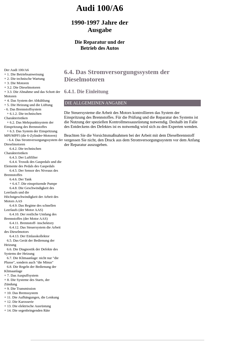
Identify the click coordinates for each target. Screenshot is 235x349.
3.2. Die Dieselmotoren (23, 87)
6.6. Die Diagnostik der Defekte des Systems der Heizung (31, 251)
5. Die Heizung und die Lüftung (30, 105)
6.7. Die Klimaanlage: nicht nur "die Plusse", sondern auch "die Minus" (31, 260)
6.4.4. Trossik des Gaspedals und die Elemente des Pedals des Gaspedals (32, 164)
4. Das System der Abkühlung (28, 100)
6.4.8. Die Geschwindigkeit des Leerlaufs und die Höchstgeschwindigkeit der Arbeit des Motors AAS (31, 194)
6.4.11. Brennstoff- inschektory (32, 223)
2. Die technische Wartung (26, 79)
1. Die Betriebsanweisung (25, 74)
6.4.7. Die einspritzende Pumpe (34, 183)
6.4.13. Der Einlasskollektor (30, 236)
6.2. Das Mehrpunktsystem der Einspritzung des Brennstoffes (28, 124)
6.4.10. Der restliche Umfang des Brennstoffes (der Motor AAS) (30, 216)
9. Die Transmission (21, 288)
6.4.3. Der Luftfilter (24, 157)
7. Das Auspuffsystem (22, 275)
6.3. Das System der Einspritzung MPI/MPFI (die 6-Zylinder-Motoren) (30, 133)
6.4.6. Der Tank (21, 179)
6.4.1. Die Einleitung (86, 91)
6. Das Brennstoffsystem (23, 109)
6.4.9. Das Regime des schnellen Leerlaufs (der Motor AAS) (30, 207)
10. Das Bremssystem (22, 293)
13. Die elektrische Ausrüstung (29, 306)
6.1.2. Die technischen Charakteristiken (22, 116)
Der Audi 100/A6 (16, 70)
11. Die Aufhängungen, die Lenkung (33, 297)
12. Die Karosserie (20, 302)
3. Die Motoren (18, 83)
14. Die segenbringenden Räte (28, 310)
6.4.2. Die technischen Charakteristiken (22, 150)
